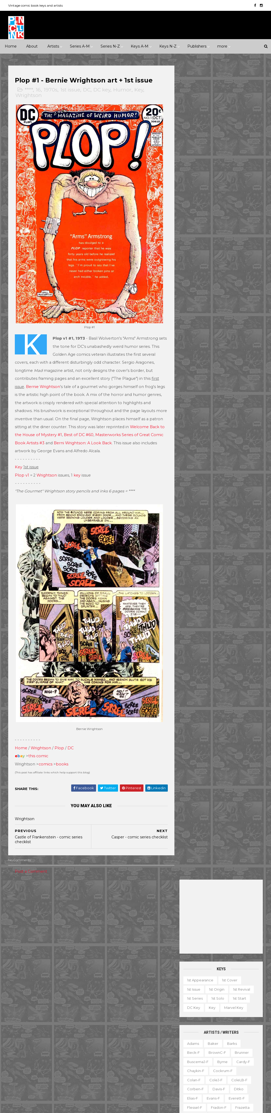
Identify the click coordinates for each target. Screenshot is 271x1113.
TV (223, 1058)
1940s (34, 907)
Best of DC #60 (95, 429)
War (78, 953)
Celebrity (107, 898)
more (222, 46)
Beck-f (193, 238)
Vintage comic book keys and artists (35, 5)
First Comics (22, 1020)
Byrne (222, 248)
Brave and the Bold (116, 956)
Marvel (68, 1039)
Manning (243, 348)
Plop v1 (22, 470)
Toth (213, 476)
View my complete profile (230, 965)
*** (36, 898)
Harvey (69, 1030)
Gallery (215, 1013)
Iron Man (106, 1020)
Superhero (57, 953)
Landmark (107, 907)
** (23, 898)
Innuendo (150, 898)
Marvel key (233, 193)
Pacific (42, 1048)
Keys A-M (139, 46)
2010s (16, 925)
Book (226, 994)
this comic (38, 745)
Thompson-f (198, 467)
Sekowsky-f (197, 421)
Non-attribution (199, 1040)
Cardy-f (243, 248)
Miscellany (228, 1031)
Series (191, 1058)
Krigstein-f (213, 339)
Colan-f (193, 266)
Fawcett (40, 1011)
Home (11, 46)
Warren (18, 1075)
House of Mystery (148, 1002)
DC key (102, 90)
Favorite (193, 1013)
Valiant (57, 1066)
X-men (151, 1084)
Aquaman (152, 938)
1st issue (70, 90)
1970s (51, 90)
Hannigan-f (197, 312)
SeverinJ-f (226, 421)
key (77, 470)
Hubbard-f (196, 320)
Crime (62, 925)
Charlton (19, 993)
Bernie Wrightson (43, 381)
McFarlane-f (198, 357)
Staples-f (228, 449)
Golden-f (195, 302)
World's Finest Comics (118, 1084)
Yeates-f (221, 503)
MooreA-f (223, 366)
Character (248, 994)
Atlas (52, 984)
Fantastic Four (111, 993)
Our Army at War (113, 1039)
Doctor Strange (152, 984)
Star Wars (150, 1048)
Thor (140, 1066)
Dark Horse (60, 993)
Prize (61, 1048)
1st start (239, 184)
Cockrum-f (222, 257)
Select (236, 1049)
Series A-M (80, 46)
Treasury (193, 1068)
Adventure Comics (149, 929)
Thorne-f (225, 467)
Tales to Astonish (113, 1066)
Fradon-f (218, 293)
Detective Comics (114, 984)
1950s (52, 907)
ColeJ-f (215, 266)
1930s (16, 907)
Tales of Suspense (146, 1057)
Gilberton (65, 1020)
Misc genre (21, 943)
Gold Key (46, 1030)
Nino (239, 375)
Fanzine (242, 1003)
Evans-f (213, 284)
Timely (17, 1066)
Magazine (227, 1022)
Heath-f (222, 312)
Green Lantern (111, 1002)
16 (38, 90)
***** (63, 898)
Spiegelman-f (199, 449)
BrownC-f (217, 238)
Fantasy (18, 934)
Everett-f (236, 284)
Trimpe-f (233, 476)
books (62, 753)
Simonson (195, 439)
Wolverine (161, 1066)
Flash (136, 993)
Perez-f (217, 384)
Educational (216, 1003)
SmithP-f (239, 439)
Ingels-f (246, 320)
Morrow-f (195, 375)
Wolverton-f (197, 494)
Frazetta (242, 293)
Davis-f (218, 275)
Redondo (195, 403)
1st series (194, 184)
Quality (18, 1057)
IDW (16, 1039)
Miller (248, 357)
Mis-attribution (198, 1031)
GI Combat (159, 993)
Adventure (39, 925)
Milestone (133, 907)
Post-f (211, 394)
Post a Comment (31, 861)
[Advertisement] (221, 103)
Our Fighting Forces (116, 1048)
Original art (195, 1049)
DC (87, 90)
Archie (34, 984)
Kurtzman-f (197, 348)
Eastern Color (53, 1002)
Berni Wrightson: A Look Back (108, 438)
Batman (131, 947)
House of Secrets (114, 1011)
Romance (48, 943)
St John (39, 1057)
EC (30, 1002)
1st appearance (200, 166)
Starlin (192, 458)
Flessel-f (194, 293)
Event (128, 898)
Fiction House (68, 1011)
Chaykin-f (195, 257)
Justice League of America (122, 1030)
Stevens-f (240, 458)
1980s (34, 916)
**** (29, 90)
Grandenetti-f (224, 302)
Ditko (238, 275)
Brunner (241, 238)
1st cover (229, 166)
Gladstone (21, 1030)
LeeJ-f (221, 348)
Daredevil (152, 975)
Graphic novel (198, 1022)
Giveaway (237, 1013)
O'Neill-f (194, 384)
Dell (15, 1002)
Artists (53, 46)
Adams (193, 229)
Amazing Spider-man (117, 938)
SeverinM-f (197, 430)
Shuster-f (223, 430)
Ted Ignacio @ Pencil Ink (236, 958)
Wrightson (29, 96)
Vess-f (192, 485)
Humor (123, 90)
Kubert (237, 339)
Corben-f (195, 275)
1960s (70, 907)
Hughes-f (222, 320)
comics (46, 753)
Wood (222, 494)
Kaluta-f (213, 330)
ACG (16, 984)
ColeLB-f (239, 266)
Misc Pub (20, 1048)
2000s (71, 916)
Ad (210, 994)
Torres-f (194, 476)
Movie (156, 907)
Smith (218, 439)
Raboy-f (233, 394)
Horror (40, 934)
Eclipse (18, 1011)
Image (33, 1039)
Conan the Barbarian (117, 975)
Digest (191, 1003)
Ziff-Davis (41, 1075)
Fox (45, 1020)
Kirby (191, 339)
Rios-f (217, 403)
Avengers (107, 947)
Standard (63, 1057)
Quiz (218, 1049)
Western (19, 962)
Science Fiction (25, 953)
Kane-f (235, 330)
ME (50, 1039)
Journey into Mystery (140, 1020)
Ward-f (213, 485)
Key (139, 90)
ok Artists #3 (58, 438)
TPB (208, 1058)
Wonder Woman (113, 1075)
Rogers (237, 403)
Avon (69, 984)
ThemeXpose (36, 1106)
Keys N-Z (168, 46)
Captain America (113, 966)
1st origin (216, 175)
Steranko (214, 458)
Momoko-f (196, 366)
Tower (37, 1066)
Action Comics (111, 929)
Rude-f (238, 412)
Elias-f (192, 284)
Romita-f (195, 412)
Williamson (237, 485)
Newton (219, 375)
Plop (59, 737)
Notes (226, 1040)
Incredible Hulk (151, 1011)
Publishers (196, 46)
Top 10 (239, 1058)
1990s (52, 916)
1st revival (241, 175)
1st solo (217, 184)
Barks (232, 229)
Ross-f (217, 412)
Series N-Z (110, 46)
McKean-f (226, 357)
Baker (212, 229)
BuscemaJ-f (197, 248)
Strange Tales (110, 1057)
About (32, 46)
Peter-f (239, 384)
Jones (192, 330)
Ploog (192, 394)
